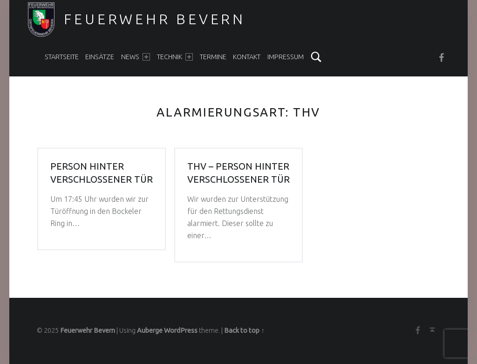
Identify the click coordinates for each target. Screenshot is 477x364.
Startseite (62, 57)
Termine (213, 57)
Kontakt (246, 57)
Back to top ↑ (244, 330)
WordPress (181, 330)
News (135, 57)
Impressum (285, 57)
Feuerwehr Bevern (154, 19)
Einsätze (99, 57)
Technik (175, 57)
